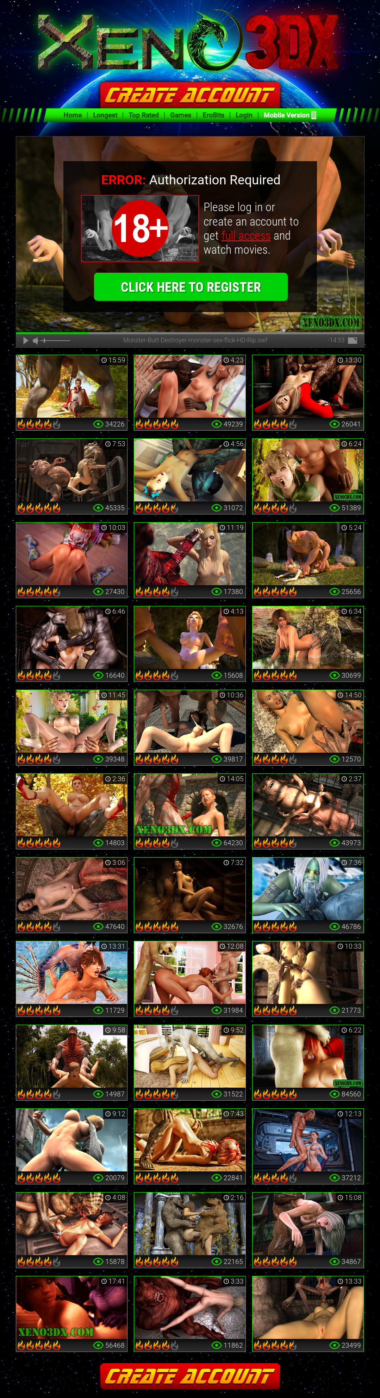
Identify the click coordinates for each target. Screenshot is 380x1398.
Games (180, 115)
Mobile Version (287, 115)
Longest (105, 115)
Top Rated (144, 115)
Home (72, 115)
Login (244, 115)
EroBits (213, 115)
